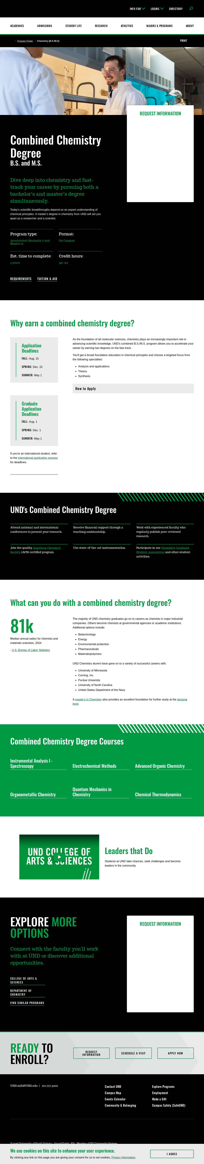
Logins (157, 9)
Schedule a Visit (133, 1053)
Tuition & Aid (47, 279)
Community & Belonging (120, 1105)
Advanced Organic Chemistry (162, 765)
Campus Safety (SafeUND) (168, 1105)
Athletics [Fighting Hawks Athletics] (127, 26)
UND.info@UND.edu (24, 1086)
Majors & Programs (159, 26)
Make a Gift (159, 1099)
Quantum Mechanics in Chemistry (100, 792)
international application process (38, 457)
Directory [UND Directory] (176, 9)
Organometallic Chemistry (37, 794)
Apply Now (175, 1053)
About (190, 26)
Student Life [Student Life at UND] (73, 26)
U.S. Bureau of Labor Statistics (31, 650)
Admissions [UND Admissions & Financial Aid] (44, 26)
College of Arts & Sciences (23, 980)
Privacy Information (123, 1157)
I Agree (180, 1154)
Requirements (21, 279)
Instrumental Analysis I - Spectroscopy (37, 763)
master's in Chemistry (88, 699)
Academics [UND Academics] (17, 26)
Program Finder (25, 41)
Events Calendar (115, 1099)
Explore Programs (163, 1086)
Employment (160, 1092)
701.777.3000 (50, 1086)
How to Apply (133, 389)
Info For (137, 9)
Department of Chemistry (21, 992)
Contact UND (113, 1086)
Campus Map (113, 1092)
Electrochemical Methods (100, 765)
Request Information (91, 1053)
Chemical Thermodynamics (162, 794)
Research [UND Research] (101, 26)
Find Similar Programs (27, 1003)
